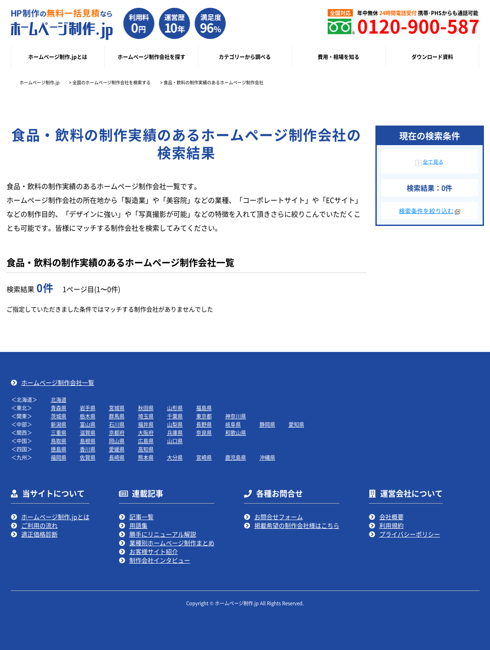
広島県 (146, 440)
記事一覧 (141, 516)
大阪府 (146, 432)
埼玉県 (146, 416)
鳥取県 (58, 440)
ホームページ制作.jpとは (55, 516)
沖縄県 (267, 457)
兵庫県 (175, 432)
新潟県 (58, 424)
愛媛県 (117, 449)
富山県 (87, 424)
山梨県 (175, 424)
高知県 (146, 449)
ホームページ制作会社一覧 (57, 382)
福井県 (146, 424)
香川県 (87, 449)
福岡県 (58, 457)
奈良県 (204, 432)
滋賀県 (87, 432)
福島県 (204, 407)
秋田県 (146, 407)
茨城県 (58, 416)
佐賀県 (87, 457)
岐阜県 (233, 424)
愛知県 (296, 424)
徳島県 (58, 449)
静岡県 (267, 424)
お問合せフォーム (278, 516)
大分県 (175, 457)
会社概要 (391, 516)
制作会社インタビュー (159, 560)
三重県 (58, 432)
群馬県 (117, 416)
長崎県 (117, 457)
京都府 (117, 432)
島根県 (87, 440)
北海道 (58, 399)
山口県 (175, 440)
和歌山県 (235, 432)
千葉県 (175, 416)
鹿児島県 (235, 457)
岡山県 (117, 440)
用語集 (138, 525)
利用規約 (391, 525)
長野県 (204, 424)
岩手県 (87, 407)
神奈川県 (235, 416)
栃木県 (87, 416)
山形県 (175, 407)
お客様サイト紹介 (153, 551)
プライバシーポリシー (409, 534)
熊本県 (146, 457)
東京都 (204, 416)
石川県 (117, 424)
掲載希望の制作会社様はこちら (296, 525)
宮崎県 (204, 457)
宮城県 (117, 407)
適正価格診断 (39, 534)
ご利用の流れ (39, 525)
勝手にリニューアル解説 (162, 534)
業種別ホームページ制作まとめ (171, 542)
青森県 (58, 407)
